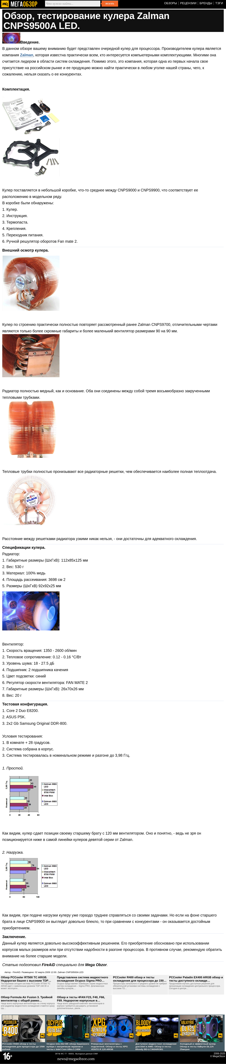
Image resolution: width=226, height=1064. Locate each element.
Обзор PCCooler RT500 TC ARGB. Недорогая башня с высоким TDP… (26, 979)
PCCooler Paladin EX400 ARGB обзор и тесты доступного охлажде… (196, 979)
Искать (109, 3)
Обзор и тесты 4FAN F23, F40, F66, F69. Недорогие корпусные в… (81, 999)
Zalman (26, 55)
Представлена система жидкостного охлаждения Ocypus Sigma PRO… (82, 979)
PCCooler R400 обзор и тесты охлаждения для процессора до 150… (139, 979)
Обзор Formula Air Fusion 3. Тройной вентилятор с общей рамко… (26, 999)
